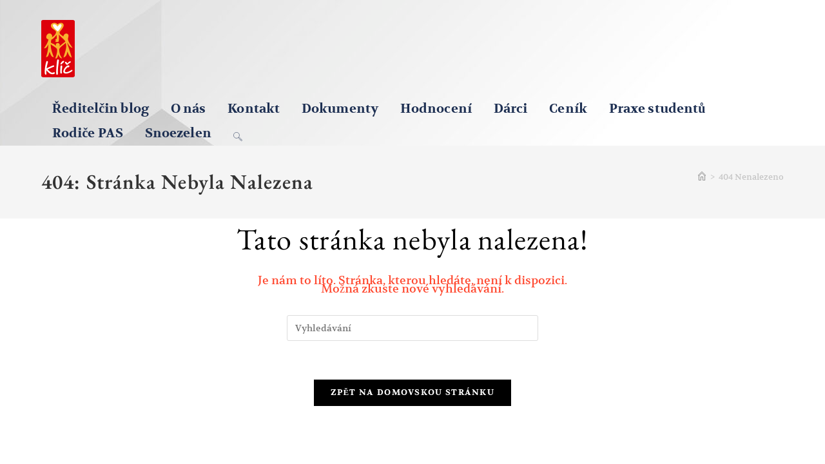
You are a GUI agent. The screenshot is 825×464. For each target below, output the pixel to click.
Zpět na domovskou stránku (412, 392)
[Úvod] (701, 176)
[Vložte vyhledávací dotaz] (412, 328)
